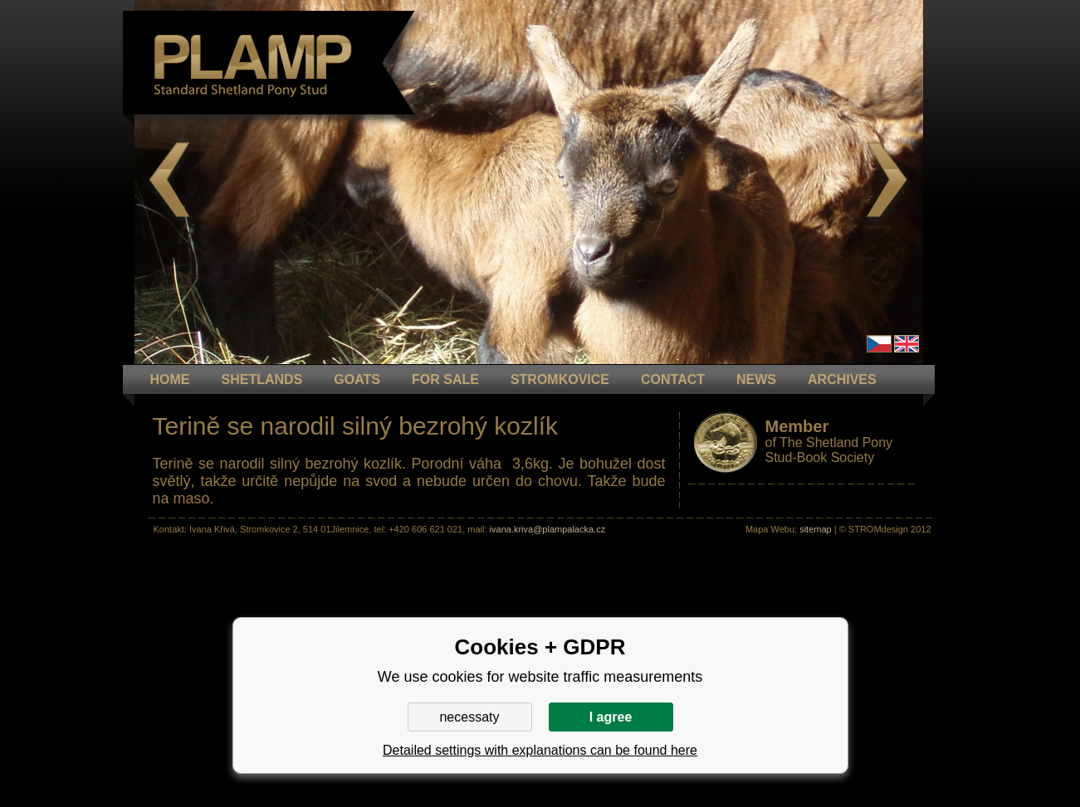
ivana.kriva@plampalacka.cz (548, 529)
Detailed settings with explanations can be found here (540, 750)
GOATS (357, 379)
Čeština (879, 343)
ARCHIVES (842, 379)
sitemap (815, 529)
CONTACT (673, 379)
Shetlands (262, 379)
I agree (611, 717)
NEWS (756, 379)
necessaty (469, 717)
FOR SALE (445, 379)
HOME (170, 379)
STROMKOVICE (560, 379)
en (906, 343)
